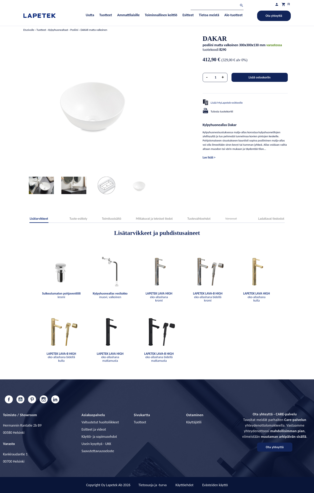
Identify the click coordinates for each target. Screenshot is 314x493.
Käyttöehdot (184, 485)
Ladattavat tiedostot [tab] (271, 218)
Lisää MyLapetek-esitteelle (227, 102)
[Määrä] (215, 77)
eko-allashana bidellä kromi (207, 297)
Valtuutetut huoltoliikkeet (100, 422)
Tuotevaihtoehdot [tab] (199, 218)
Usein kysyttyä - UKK (96, 444)
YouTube (20, 399)
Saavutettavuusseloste (98, 451)
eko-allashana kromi (159, 297)
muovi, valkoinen (110, 295)
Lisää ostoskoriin (260, 77)
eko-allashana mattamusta (110, 357)
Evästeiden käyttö (215, 485)
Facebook (9, 399)
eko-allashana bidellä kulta (61, 357)
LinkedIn (55, 399)
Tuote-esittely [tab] (78, 218)
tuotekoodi (211, 50)
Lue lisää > (209, 157)
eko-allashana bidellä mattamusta (159, 357)
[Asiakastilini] (277, 4)
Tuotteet (140, 422)
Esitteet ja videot (94, 429)
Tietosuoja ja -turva (152, 485)
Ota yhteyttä (274, 16)
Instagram (44, 399)
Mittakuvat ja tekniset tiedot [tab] (154, 218)
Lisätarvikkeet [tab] (39, 218)
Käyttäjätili (193, 422)
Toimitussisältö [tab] (111, 218)
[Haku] (217, 6)
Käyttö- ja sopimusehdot (99, 436)
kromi (61, 295)
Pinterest (32, 399)
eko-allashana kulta (256, 297)
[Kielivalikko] (289, 4)
